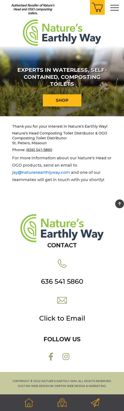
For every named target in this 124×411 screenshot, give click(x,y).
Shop (62, 100)
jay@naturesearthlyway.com (41, 172)
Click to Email (62, 318)
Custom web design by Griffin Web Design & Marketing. (62, 386)
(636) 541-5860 (39, 150)
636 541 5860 (62, 281)
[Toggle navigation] (114, 8)
